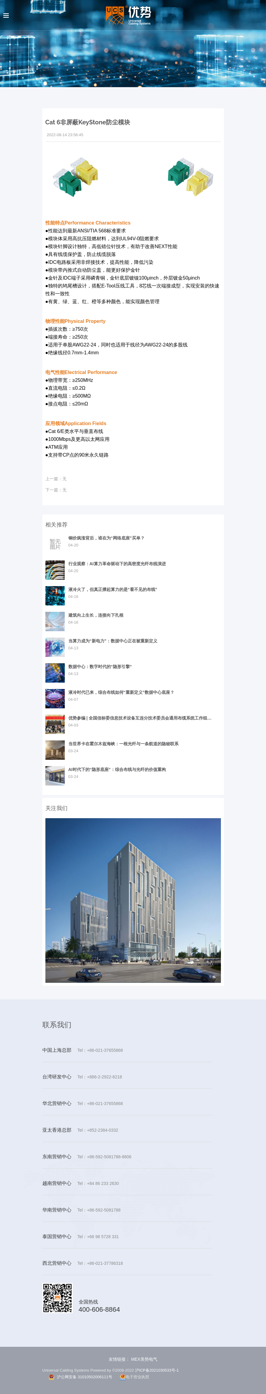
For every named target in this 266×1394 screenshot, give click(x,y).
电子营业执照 (134, 1377)
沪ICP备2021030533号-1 (157, 1370)
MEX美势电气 (143, 1359)
